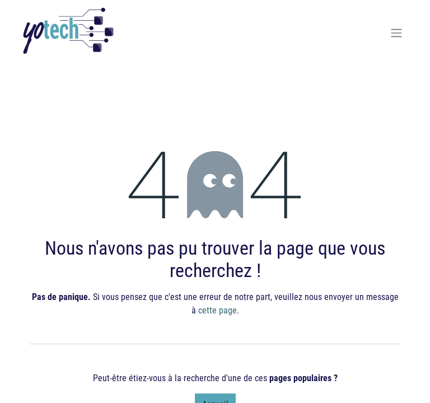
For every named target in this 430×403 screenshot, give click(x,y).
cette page (217, 310)
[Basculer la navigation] (396, 32)
